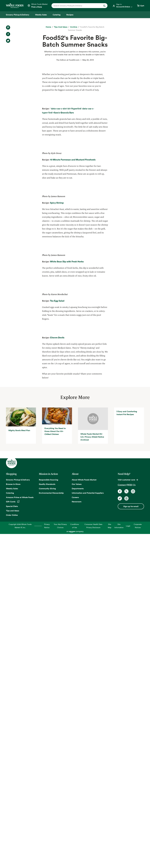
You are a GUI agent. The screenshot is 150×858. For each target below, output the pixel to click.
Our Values (77, 808)
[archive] (73, 27)
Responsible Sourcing (48, 803)
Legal (128, 850)
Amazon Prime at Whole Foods (19, 821)
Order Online (12, 839)
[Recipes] (69, 14)
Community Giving (47, 812)
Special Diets (12, 830)
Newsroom (76, 825)
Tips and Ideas (12, 834)
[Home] (48, 27)
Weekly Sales (12, 812)
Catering (10, 817)
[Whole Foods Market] (14, 5)
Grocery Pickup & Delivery (18, 803)
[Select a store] (37, 5)
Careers (75, 821)
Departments (78, 812)
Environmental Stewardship (51, 817)
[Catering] (57, 14)
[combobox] (76, 5)
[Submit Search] (104, 5)
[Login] (122, 5)
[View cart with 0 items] (140, 5)
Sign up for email (130, 830)
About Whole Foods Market (84, 803)
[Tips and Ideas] (60, 27)
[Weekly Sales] (41, 14)
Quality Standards (47, 808)
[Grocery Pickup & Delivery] (17, 14)
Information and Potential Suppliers (88, 817)
